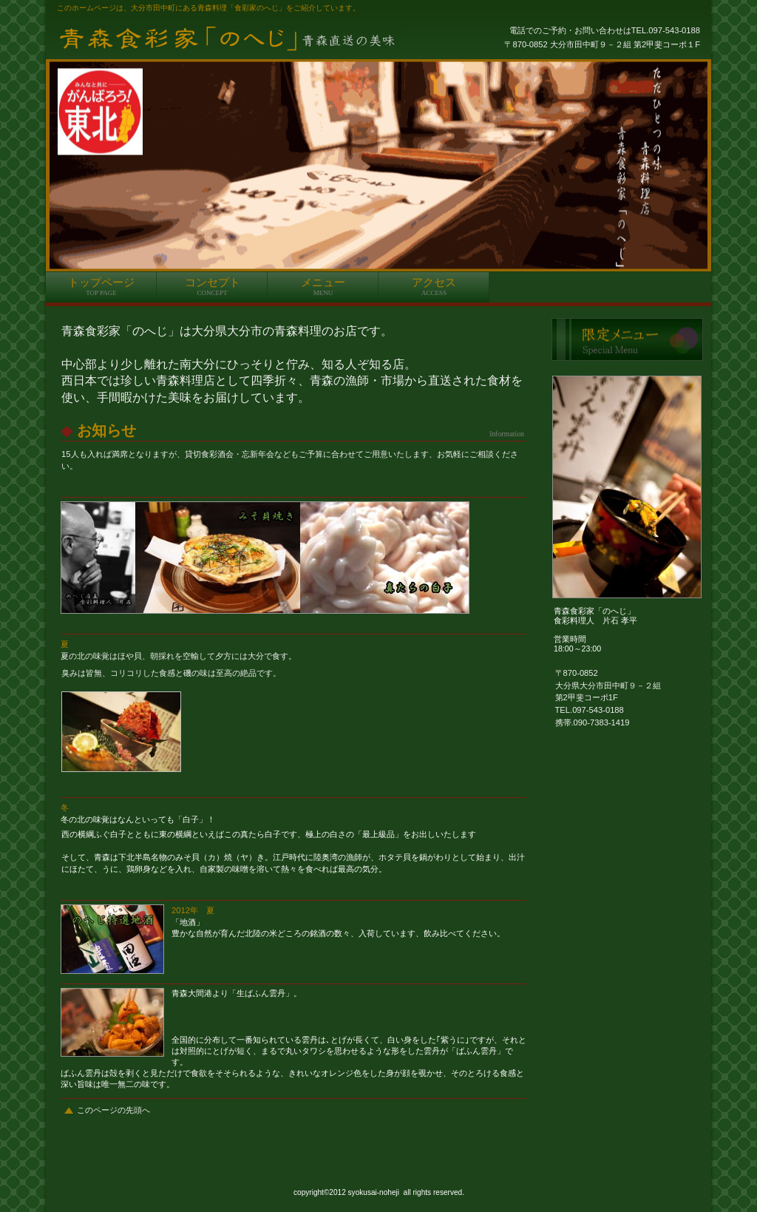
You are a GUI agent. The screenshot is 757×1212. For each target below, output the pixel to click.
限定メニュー (627, 339)
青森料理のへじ (230, 38)
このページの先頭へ (113, 1110)
